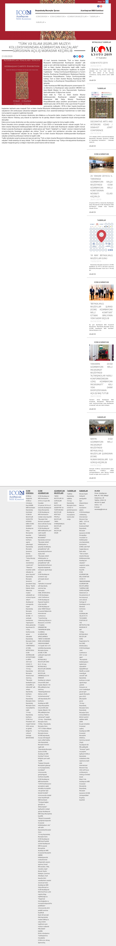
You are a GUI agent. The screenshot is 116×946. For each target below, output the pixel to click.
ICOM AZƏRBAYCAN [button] (58, 16)
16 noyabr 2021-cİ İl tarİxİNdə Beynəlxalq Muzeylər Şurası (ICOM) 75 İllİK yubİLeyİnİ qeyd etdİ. (44, 650)
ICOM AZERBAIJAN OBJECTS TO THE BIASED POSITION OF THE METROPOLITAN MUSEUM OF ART (84, 620)
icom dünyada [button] (42, 16)
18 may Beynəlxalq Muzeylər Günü (71, 503)
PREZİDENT (41, 929)
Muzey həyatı (83, 494)
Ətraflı (92, 80)
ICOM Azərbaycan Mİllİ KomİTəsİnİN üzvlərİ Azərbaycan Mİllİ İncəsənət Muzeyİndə (44, 843)
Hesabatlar (41, 938)
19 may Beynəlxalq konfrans (29, 715)
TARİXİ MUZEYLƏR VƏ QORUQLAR (58, 498)
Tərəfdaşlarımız (43, 936)
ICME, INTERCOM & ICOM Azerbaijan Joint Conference (44, 595)
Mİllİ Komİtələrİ (30, 507)
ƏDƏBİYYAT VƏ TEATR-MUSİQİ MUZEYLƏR (58, 510)
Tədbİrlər (69, 494)
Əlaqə (100, 2)
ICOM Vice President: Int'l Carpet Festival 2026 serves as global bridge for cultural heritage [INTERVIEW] (30, 729)
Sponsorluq (41, 942)
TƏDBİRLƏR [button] (94, 16)
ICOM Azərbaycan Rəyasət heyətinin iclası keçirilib (43, 602)
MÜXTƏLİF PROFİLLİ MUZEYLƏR (57, 517)
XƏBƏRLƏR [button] (41, 22)
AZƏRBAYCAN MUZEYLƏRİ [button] (77, 16)
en (104, 2)
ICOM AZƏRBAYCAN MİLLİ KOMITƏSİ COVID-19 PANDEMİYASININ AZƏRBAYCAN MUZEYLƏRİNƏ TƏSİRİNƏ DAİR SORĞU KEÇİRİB (84, 581)
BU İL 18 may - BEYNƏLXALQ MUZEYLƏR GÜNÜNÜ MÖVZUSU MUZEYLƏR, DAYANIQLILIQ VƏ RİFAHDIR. (44, 671)
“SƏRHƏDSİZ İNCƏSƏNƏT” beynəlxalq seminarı (44, 538)
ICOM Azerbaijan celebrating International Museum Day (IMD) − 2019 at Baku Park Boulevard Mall (84, 519)
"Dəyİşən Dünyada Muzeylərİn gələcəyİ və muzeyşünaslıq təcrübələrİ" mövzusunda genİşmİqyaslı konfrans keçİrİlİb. (44, 770)
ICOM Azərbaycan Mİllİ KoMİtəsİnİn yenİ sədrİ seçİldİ (44, 531)
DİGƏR (56, 533)
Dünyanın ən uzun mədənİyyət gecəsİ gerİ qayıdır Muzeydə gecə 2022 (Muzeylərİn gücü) (84, 694)
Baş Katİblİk (29, 505)
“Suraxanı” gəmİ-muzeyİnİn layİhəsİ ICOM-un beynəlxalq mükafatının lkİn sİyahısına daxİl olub (84, 756)
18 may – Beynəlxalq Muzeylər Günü (30, 699)
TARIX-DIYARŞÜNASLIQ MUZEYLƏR (59, 524)
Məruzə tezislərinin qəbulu (82, 508)
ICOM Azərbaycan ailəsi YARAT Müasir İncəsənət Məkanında (44, 609)
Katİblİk (40, 931)
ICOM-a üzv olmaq (44, 940)
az (107, 2)
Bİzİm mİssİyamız (43, 933)
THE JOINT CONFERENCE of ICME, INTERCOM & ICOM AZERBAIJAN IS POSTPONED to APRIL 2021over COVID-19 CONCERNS (30, 655)
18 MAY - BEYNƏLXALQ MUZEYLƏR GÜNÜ (43, 659)
